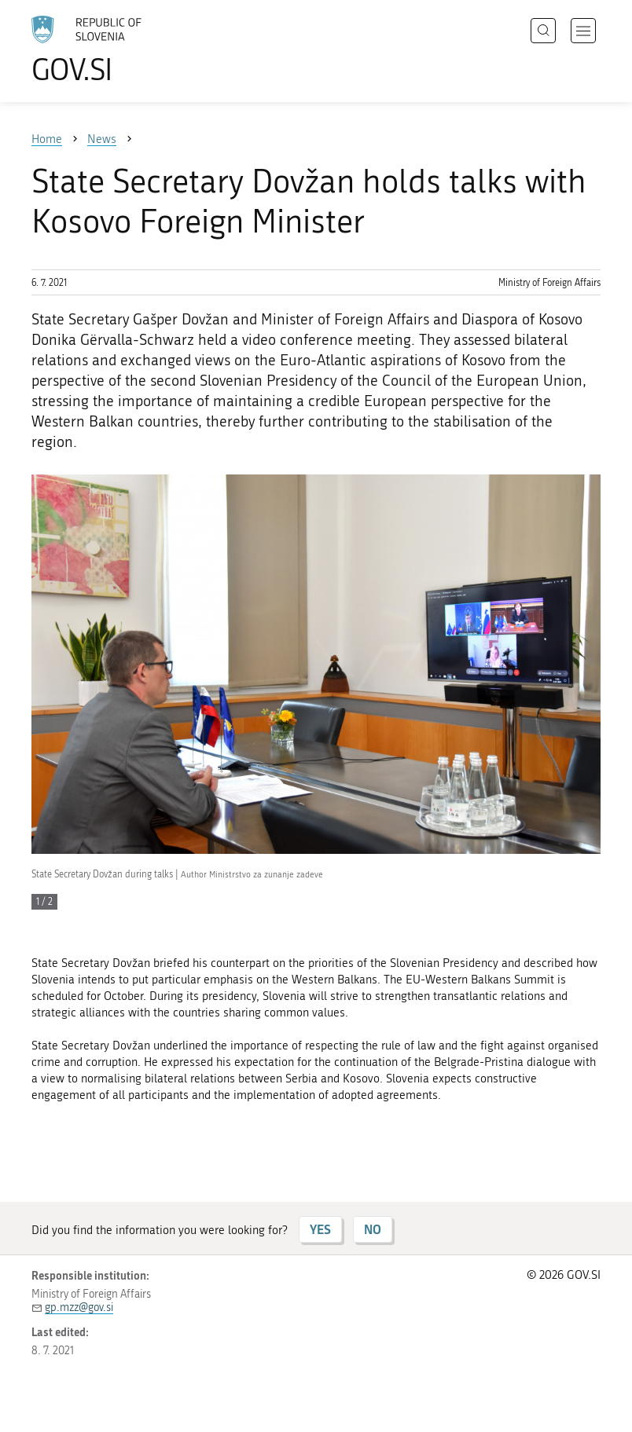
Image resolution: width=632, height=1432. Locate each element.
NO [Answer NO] (372, 1229)
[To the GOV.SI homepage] (110, 49)
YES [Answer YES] (320, 1229)
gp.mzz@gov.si (79, 1307)
